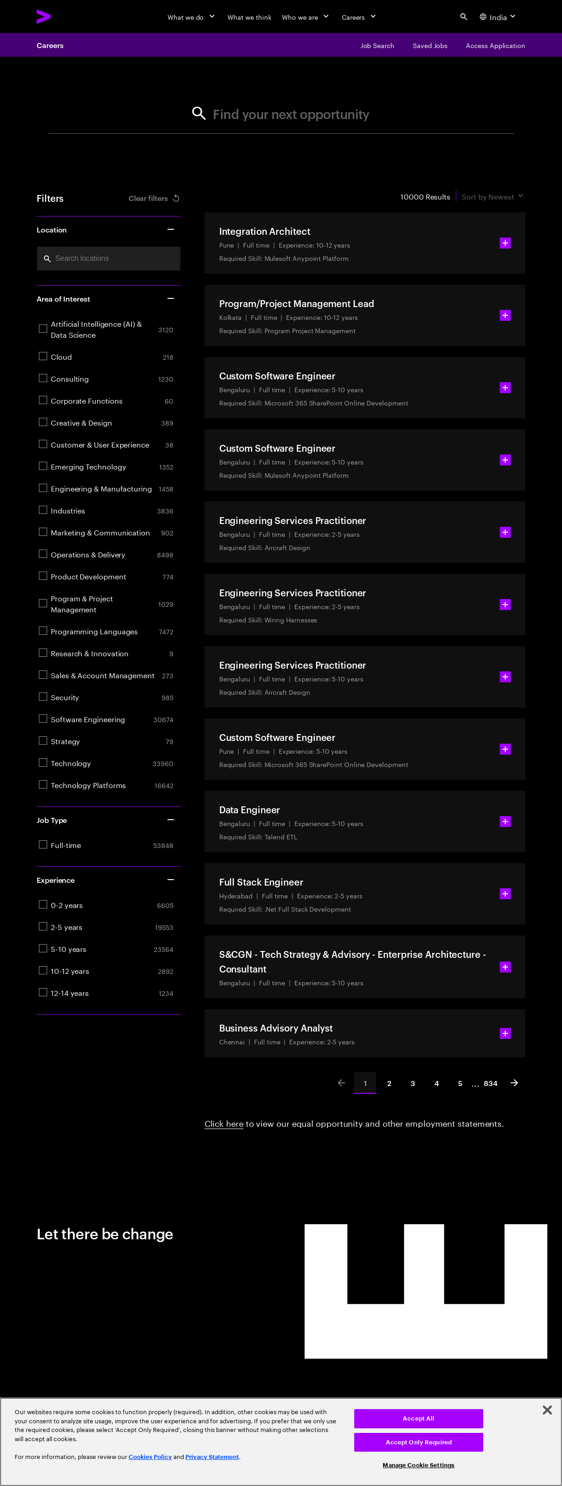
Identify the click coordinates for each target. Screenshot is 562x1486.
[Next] (514, 1083)
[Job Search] (377, 45)
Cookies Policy (150, 1457)
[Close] (547, 1410)
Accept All (418, 1418)
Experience (106, 880)
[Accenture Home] (64, 16)
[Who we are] (306, 16)
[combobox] (108, 258)
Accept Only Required (419, 1442)
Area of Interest (106, 298)
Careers (50, 45)
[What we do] (192, 16)
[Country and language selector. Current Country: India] (498, 16)
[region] (281, 1442)
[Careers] (360, 16)
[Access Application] (496, 45)
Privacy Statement (212, 1457)
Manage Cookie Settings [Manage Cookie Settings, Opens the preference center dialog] (418, 1465)
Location (106, 229)
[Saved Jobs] (430, 45)
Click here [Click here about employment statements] (224, 1122)
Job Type (106, 820)
